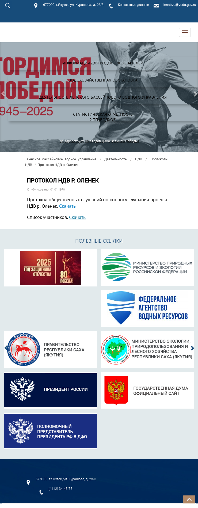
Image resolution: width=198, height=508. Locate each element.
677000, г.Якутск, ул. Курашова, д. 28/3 (73, 5)
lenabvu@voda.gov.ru (179, 5)
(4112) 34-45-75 (60, 488)
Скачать (67, 206)
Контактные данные (133, 5)
